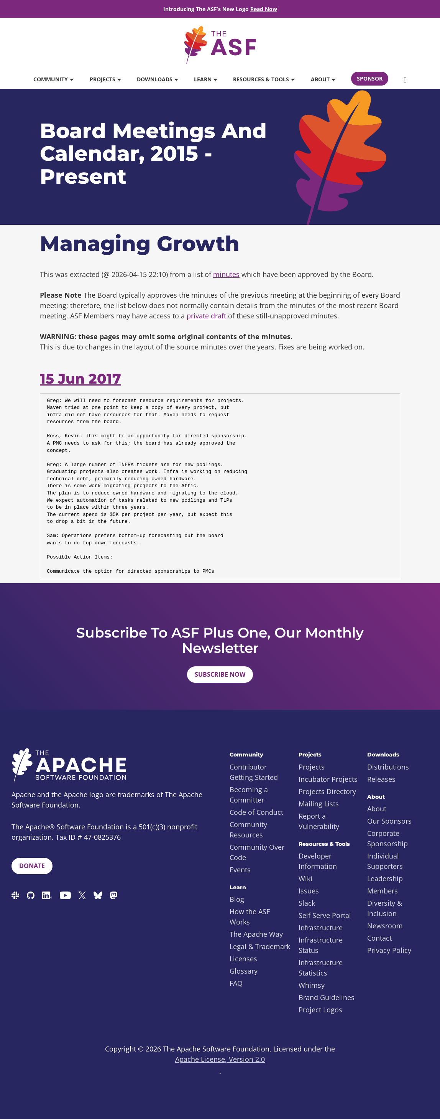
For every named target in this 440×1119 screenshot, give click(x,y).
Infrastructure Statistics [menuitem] (321, 967)
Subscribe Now (220, 674)
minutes (226, 274)
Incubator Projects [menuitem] (328, 779)
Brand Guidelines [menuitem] (327, 997)
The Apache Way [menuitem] (256, 934)
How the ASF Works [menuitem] (250, 916)
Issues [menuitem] (309, 890)
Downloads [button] (157, 79)
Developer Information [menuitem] (318, 861)
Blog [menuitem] (237, 899)
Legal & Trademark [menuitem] (260, 946)
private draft (206, 315)
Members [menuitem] (382, 890)
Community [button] (53, 79)
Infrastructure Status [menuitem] (321, 945)
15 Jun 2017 (80, 378)
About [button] (323, 79)
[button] (405, 79)
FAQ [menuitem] (236, 983)
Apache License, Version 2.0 (220, 1059)
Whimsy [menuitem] (312, 985)
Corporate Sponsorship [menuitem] (387, 838)
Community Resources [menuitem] (248, 829)
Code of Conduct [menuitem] (256, 812)
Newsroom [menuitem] (385, 925)
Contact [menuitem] (379, 938)
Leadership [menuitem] (385, 878)
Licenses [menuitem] (243, 958)
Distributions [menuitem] (388, 766)
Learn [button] (205, 79)
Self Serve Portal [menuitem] (325, 915)
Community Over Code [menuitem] (257, 852)
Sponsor (370, 78)
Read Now (263, 9)
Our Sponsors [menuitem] (389, 821)
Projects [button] (105, 79)
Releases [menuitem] (381, 779)
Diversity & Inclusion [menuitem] (384, 908)
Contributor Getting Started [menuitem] (254, 772)
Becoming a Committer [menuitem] (249, 794)
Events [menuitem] (240, 869)
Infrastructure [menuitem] (321, 927)
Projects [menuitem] (312, 766)
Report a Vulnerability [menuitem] (319, 821)
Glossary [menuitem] (244, 971)
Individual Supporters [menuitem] (385, 861)
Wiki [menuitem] (305, 878)
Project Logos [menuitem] (320, 1009)
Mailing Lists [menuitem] (319, 803)
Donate (32, 866)
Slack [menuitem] (307, 903)
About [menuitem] (376, 808)
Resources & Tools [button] (263, 79)
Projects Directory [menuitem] (327, 791)
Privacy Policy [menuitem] (389, 950)
